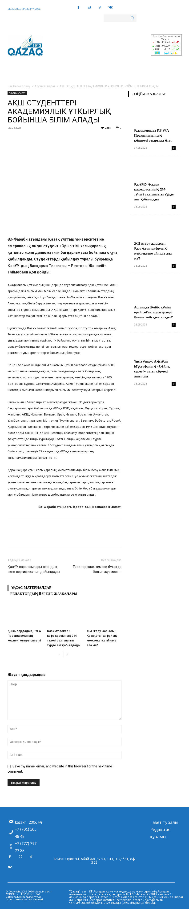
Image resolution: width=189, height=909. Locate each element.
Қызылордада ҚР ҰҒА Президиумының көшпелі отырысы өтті (24, 635)
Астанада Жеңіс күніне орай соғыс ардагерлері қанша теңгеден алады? (153, 312)
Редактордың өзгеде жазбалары (43, 594)
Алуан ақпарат (45, 86)
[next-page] (67, 655)
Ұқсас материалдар (31, 587)
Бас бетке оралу (19, 86)
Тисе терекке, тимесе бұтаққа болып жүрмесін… (97, 569)
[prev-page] (60, 655)
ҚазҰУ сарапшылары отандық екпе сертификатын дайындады (34, 569)
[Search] (132, 18)
